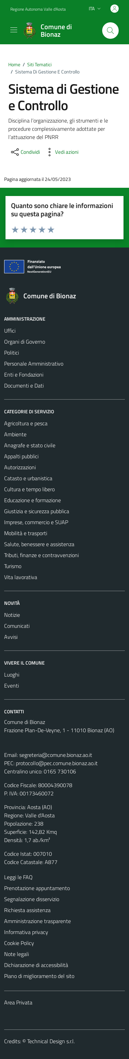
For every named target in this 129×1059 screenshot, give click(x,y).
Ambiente (15, 434)
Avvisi (11, 637)
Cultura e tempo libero (29, 489)
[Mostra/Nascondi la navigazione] (14, 30)
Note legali (16, 954)
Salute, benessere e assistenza (39, 544)
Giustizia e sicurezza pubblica (36, 511)
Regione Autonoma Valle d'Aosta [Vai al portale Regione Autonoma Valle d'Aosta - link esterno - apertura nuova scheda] (38, 9)
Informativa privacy (26, 932)
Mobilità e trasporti (25, 533)
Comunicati (17, 626)
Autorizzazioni (20, 467)
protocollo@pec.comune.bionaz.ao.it (57, 763)
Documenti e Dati (24, 385)
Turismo (12, 566)
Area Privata (18, 1002)
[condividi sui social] (24, 152)
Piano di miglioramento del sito (39, 976)
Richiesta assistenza (27, 910)
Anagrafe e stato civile (29, 445)
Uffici (9, 330)
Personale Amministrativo (33, 363)
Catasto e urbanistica (28, 478)
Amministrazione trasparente (37, 921)
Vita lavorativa (20, 577)
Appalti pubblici (21, 456)
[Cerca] (110, 30)
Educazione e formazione (32, 500)
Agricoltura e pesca (25, 423)
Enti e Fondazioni (23, 374)
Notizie (12, 615)
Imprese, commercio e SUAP (36, 522)
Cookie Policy (19, 943)
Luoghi (11, 674)
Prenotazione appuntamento (37, 888)
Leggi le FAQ (18, 877)
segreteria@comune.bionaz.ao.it (55, 755)
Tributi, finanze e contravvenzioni (41, 555)
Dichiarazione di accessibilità (36, 965)
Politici (11, 352)
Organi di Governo (24, 341)
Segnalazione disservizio (31, 899)
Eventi (11, 685)
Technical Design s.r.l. (51, 1041)
